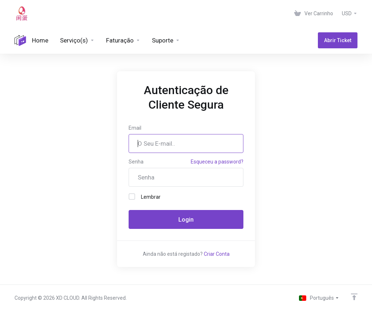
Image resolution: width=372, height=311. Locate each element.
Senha (136, 162)
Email (135, 128)
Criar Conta (217, 254)
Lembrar (145, 196)
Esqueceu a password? (217, 162)
